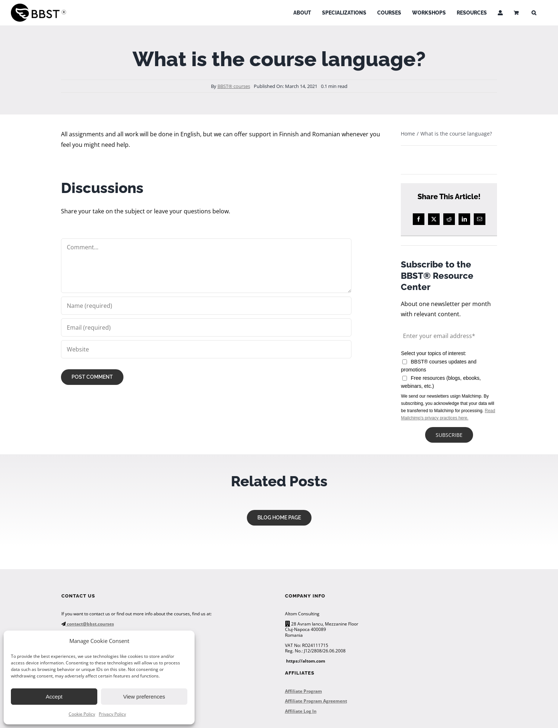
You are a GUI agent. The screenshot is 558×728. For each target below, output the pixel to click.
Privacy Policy (112, 714)
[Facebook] (418, 219)
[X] (433, 219)
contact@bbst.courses (90, 624)
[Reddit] (449, 219)
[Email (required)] (206, 327)
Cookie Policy (82, 714)
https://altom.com (305, 661)
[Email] (479, 219)
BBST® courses (233, 86)
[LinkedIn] (464, 219)
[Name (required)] (206, 306)
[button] (533, 12)
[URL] (206, 349)
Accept (54, 696)
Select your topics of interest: (433, 353)
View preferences (144, 696)
